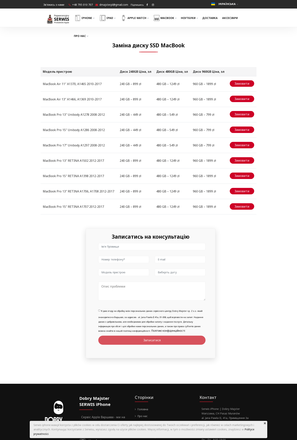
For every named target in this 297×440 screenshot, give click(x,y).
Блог (140, 394)
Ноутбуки (194, 18)
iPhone (89, 18)
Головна (142, 380)
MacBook (170, 18)
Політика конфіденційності (154, 407)
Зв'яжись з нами (53, 4)
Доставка (215, 18)
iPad (112, 18)
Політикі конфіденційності (168, 301)
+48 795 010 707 (82, 4)
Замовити (241, 83)
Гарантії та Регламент (151, 400)
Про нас (86, 36)
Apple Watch (139, 18)
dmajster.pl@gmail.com (113, 4)
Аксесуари (235, 18)
